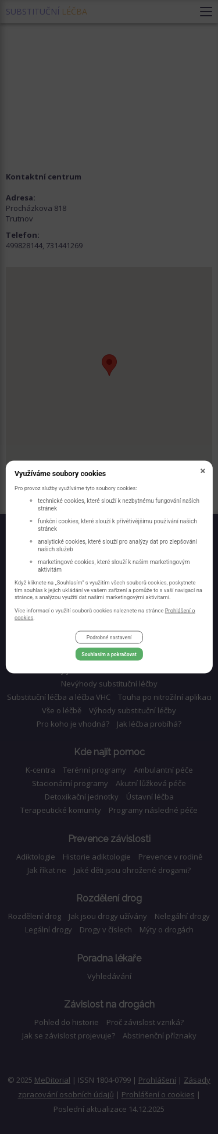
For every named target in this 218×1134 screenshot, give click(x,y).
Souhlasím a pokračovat (108, 654)
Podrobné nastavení (109, 637)
